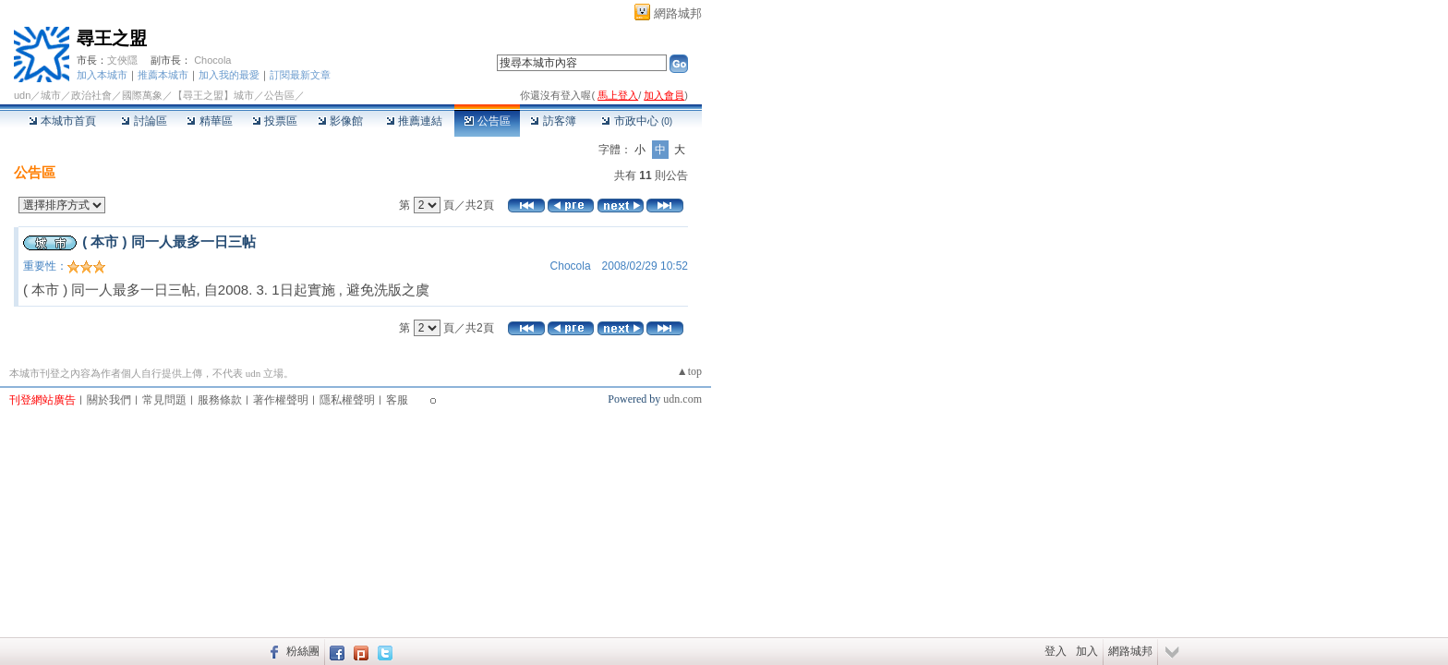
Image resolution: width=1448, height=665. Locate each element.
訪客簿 (552, 121)
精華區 (209, 121)
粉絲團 (303, 651)
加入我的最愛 (229, 74)
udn (22, 95)
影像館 (340, 121)
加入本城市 (102, 74)
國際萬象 (142, 95)
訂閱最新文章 (300, 74)
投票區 (274, 121)
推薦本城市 (163, 74)
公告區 (487, 121)
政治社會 (91, 95)
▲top (689, 371)
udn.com (682, 399)
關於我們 (109, 399)
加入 (1087, 651)
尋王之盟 (112, 38)
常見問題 (164, 399)
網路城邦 (678, 13)
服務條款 (220, 399)
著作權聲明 (280, 399)
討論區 (143, 121)
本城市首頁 (62, 121)
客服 (397, 399)
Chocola (212, 60)
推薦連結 (414, 121)
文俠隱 (122, 60)
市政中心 (636, 121)
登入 (1055, 651)
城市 (51, 95)
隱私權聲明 (347, 399)
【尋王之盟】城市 (213, 95)
